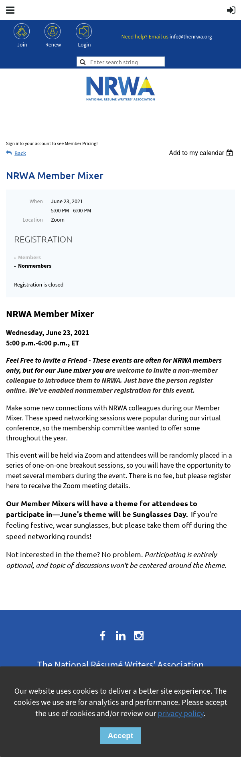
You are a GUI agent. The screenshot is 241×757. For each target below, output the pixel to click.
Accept (120, 735)
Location (32, 220)
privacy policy (180, 713)
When (36, 202)
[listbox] (202, 153)
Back (20, 153)
